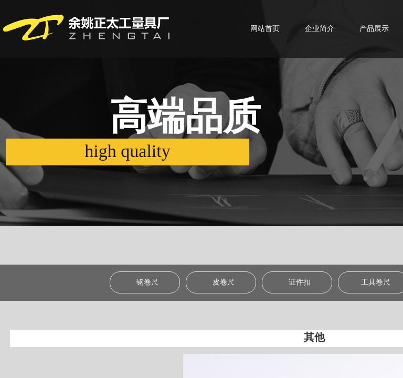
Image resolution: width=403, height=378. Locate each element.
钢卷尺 (147, 282)
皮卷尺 (224, 282)
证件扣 (300, 282)
